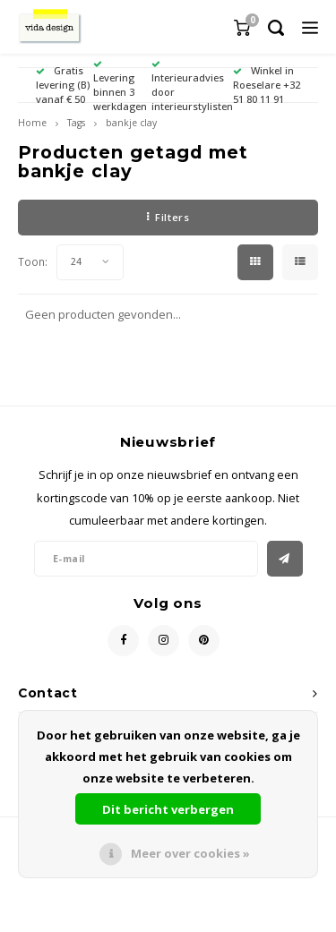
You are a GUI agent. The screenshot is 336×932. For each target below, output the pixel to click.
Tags (76, 122)
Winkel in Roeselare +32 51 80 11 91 (266, 85)
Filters (168, 217)
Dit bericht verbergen (168, 809)
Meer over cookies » (190, 853)
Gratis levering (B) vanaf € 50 (63, 85)
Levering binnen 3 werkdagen (120, 86)
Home (32, 122)
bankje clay (131, 122)
